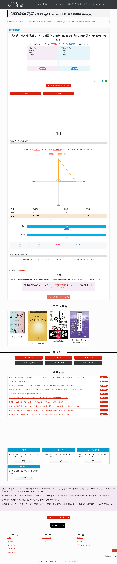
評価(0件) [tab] (22, 271)
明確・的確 (33, 48)
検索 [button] (45, 4)
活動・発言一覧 (88, 357)
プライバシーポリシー (84, 545)
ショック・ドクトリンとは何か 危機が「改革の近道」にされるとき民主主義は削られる (38, 398)
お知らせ (63, 4)
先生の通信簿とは (13, 552)
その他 (31, 55)
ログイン (106, 4)
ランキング (60, 461)
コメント (30, 58)
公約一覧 (58, 357)
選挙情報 (78, 4)
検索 (27, 461)
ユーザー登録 (97, 4)
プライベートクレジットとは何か (20, 381)
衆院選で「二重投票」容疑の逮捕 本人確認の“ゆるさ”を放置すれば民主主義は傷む (37, 402)
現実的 (31, 50)
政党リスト (87, 4)
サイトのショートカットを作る (58, 517)
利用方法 (70, 4)
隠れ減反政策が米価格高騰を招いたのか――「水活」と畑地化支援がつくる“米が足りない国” (39, 414)
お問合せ (80, 541)
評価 (25, 93)
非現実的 (64, 50)
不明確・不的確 (66, 48)
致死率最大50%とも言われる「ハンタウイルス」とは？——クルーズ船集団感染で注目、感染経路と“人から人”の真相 (47, 377)
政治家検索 (11, 545)
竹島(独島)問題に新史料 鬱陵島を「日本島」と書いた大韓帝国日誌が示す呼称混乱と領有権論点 (41, 410)
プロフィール (28, 357)
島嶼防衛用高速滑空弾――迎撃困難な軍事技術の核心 (26, 394)
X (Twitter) (58, 525)
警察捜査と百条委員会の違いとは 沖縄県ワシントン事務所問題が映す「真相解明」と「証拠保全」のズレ (44, 406)
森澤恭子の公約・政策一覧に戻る (58, 85)
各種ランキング (88, 363)
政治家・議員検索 (29, 363)
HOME (39, 4)
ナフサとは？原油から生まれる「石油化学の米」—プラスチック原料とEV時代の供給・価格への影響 (42, 386)
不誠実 (63, 52)
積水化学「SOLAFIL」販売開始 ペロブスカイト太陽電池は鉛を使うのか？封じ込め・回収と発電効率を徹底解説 (46, 390)
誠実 (30, 52)
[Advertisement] (58, 114)
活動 (58, 93)
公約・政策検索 (58, 363)
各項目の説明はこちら (58, 72)
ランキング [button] (53, 4)
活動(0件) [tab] (12, 271)
